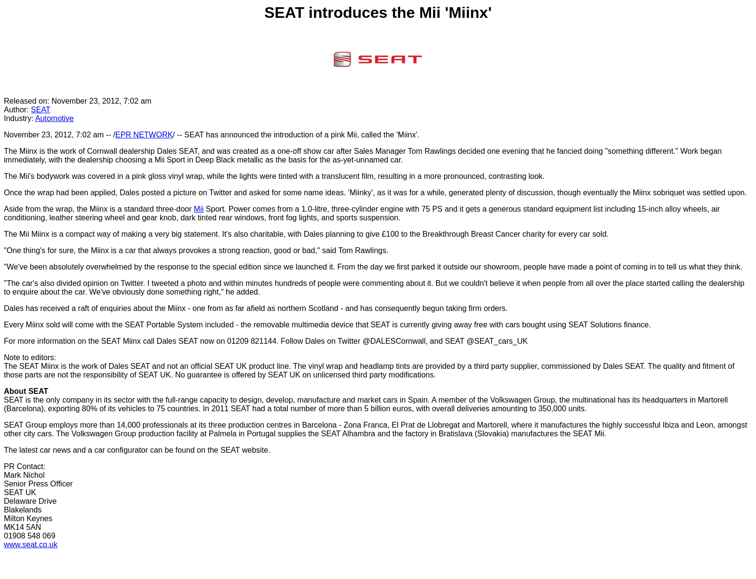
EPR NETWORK (144, 135)
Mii (198, 209)
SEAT (41, 110)
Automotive (54, 118)
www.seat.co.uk (30, 544)
